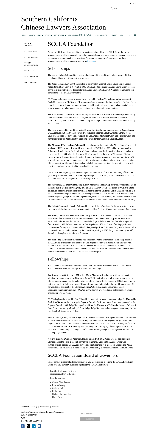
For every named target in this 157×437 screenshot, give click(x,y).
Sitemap (34, 407)
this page (91, 61)
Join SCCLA (25, 407)
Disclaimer (55, 407)
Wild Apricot (116, 432)
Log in (134, 3)
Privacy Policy (44, 407)
